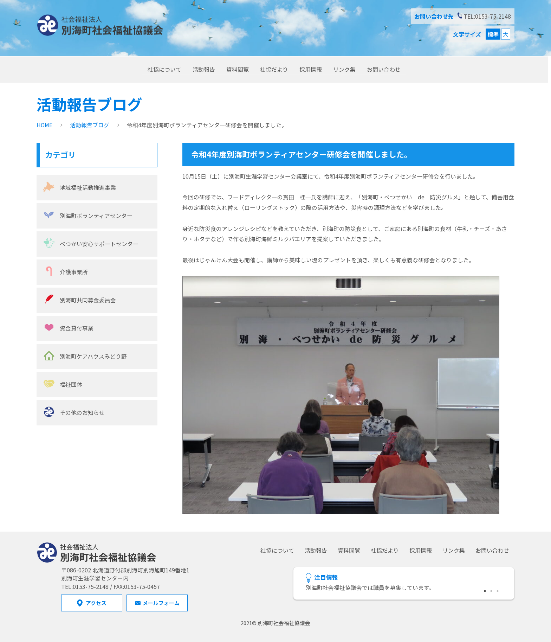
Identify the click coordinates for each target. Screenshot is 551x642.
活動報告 (204, 69)
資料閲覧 (237, 69)
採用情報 (310, 69)
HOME (44, 125)
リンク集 (344, 69)
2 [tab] (491, 590)
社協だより (274, 69)
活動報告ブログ (89, 125)
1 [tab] (485, 590)
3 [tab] (498, 590)
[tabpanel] (404, 588)
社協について (164, 69)
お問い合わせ (384, 69)
